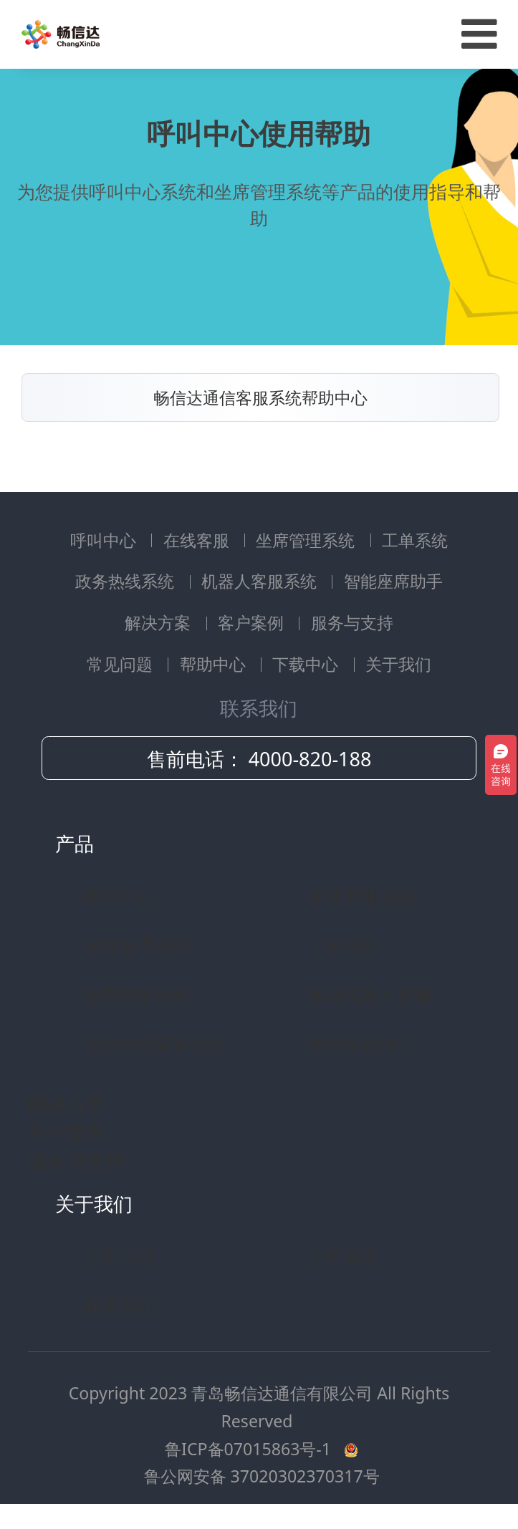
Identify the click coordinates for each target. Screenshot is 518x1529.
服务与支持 (352, 622)
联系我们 (119, 1305)
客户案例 (253, 622)
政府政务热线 (137, 994)
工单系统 (415, 540)
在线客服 (198, 540)
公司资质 (343, 1257)
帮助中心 (215, 663)
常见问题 (122, 663)
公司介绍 (119, 1257)
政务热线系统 (126, 580)
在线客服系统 (361, 896)
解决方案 (160, 622)
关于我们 (398, 663)
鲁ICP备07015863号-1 (250, 1448)
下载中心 (307, 663)
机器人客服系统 (261, 580)
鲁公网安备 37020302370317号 (262, 1476)
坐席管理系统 (307, 540)
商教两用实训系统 (154, 1043)
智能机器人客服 (370, 994)
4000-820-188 (310, 759)
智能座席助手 (393, 580)
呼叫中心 (105, 540)
